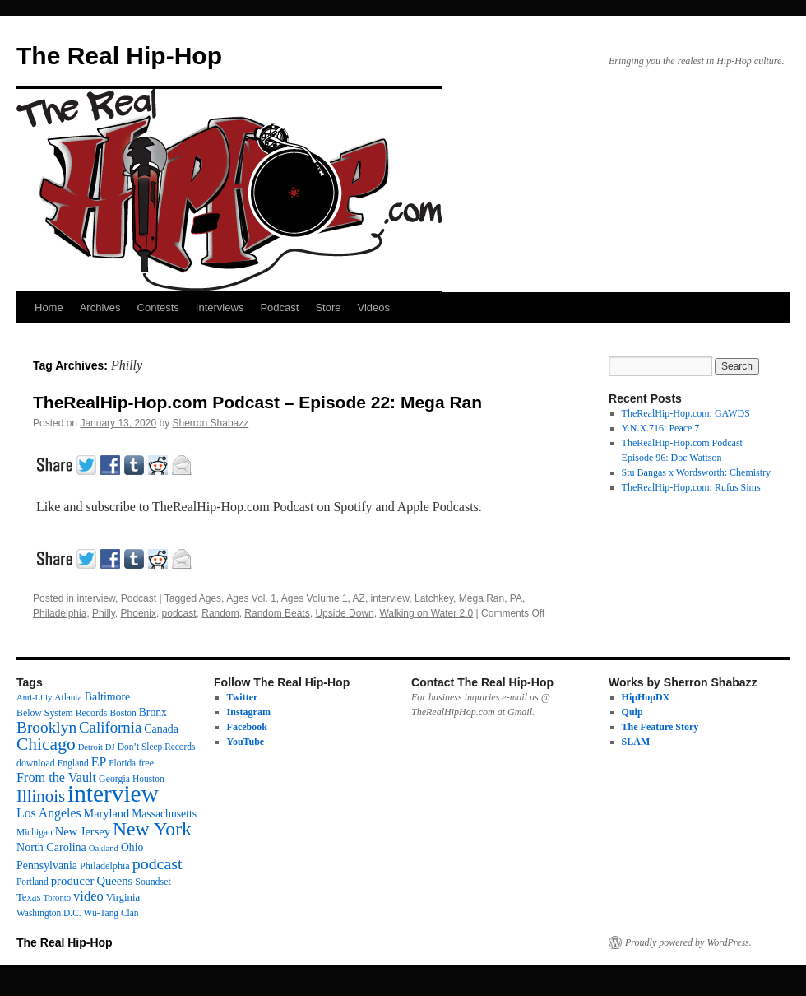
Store (327, 307)
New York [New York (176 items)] (152, 829)
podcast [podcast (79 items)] (157, 863)
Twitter (242, 697)
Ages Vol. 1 (251, 598)
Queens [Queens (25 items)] (114, 880)
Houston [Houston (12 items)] (148, 779)
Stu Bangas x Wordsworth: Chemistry (696, 472)
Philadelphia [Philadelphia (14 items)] (105, 866)
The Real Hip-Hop (119, 55)
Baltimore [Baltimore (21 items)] (108, 697)
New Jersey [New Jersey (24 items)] (82, 831)
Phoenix (138, 613)
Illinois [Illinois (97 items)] (40, 796)
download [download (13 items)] (35, 763)
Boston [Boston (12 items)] (122, 713)
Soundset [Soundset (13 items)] (152, 881)
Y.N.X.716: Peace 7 (661, 428)
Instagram (249, 712)
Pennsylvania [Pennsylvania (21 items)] (46, 865)
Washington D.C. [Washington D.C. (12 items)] (48, 913)
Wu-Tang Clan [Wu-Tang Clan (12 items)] (111, 913)
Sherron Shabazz (211, 423)
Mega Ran (481, 598)
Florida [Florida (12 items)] (122, 763)
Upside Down (344, 613)
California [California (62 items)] (110, 727)
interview (95, 598)
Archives (100, 307)
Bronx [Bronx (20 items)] (153, 712)
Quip (632, 712)
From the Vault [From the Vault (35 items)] (56, 777)
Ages (210, 598)
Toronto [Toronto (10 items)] (57, 897)
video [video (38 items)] (88, 896)
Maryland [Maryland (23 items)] (107, 813)
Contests (158, 307)
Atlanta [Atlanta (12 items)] (68, 697)
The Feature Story (660, 727)
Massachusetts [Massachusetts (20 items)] (164, 814)
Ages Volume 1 (314, 598)
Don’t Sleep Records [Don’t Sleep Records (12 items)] (157, 747)
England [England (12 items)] (73, 763)
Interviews (220, 307)
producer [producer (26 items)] (73, 880)
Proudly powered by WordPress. (688, 942)
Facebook (247, 727)
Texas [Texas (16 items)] (28, 897)
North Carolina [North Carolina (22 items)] (51, 847)
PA (516, 598)
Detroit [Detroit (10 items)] (90, 747)
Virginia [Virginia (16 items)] (123, 897)
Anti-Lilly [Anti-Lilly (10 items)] (34, 697)
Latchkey (434, 598)
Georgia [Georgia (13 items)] (114, 778)
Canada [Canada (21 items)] (161, 729)
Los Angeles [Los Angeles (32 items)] (48, 813)
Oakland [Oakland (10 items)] (103, 848)
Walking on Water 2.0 (426, 613)
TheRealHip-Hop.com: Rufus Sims (691, 487)
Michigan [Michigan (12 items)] (34, 832)
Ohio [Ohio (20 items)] (132, 847)
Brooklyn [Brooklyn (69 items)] (46, 727)
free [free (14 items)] (146, 763)
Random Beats (276, 613)
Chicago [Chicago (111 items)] (46, 744)
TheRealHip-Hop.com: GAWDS (686, 413)
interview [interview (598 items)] (113, 793)
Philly (103, 613)
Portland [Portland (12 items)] (32, 882)
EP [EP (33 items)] (99, 762)
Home (49, 307)
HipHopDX (646, 697)
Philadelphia (59, 613)
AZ (359, 598)
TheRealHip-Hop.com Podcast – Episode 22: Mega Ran (257, 402)
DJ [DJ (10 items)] (110, 747)
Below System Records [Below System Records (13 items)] (61, 713)
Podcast (279, 307)
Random (220, 613)
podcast (179, 613)
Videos (373, 307)
